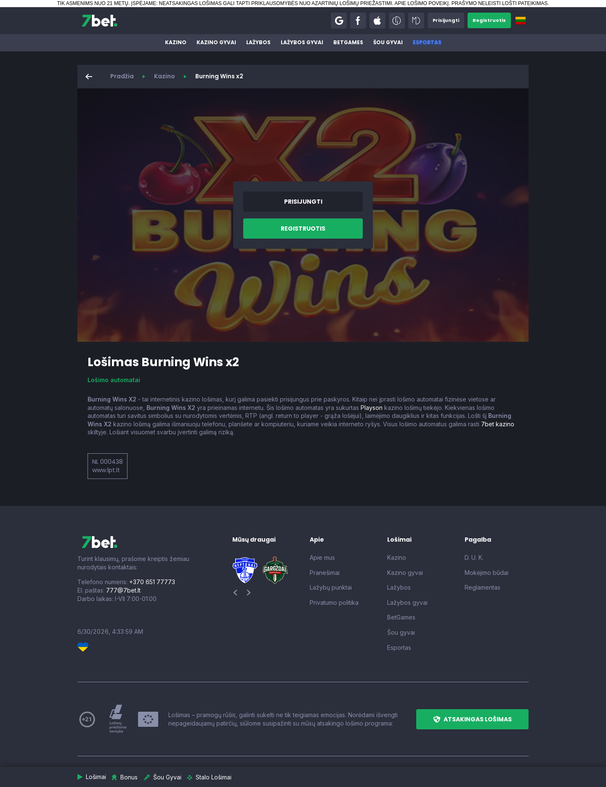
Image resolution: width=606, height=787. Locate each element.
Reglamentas (482, 587)
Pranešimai (325, 572)
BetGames (348, 42)
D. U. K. (474, 557)
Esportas (427, 42)
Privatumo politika (334, 602)
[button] (334, 21)
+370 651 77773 (152, 581)
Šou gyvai (388, 42)
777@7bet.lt (123, 590)
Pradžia (122, 76)
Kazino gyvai (216, 42)
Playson (372, 407)
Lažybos (258, 42)
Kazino (175, 42)
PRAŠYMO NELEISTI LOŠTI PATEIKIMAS (500, 3)
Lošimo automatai (114, 379)
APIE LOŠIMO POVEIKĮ (421, 3)
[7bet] (99, 21)
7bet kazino (497, 424)
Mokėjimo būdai (486, 572)
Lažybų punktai (331, 587)
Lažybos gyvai (302, 42)
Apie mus (322, 557)
